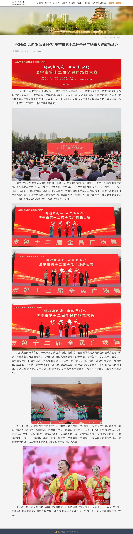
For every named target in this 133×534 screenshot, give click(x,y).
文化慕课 (72, 3)
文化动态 (112, 37)
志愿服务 (80, 3)
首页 (105, 37)
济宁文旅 (103, 3)
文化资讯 (40, 3)
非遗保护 (64, 3)
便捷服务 (88, 3)
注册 (111, 3)
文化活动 (56, 3)
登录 (118, 3)
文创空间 (95, 3)
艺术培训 (48, 3)
